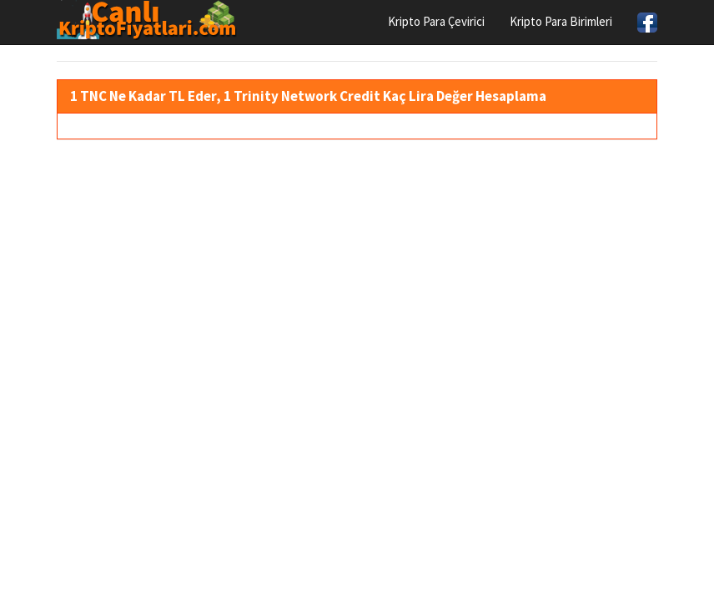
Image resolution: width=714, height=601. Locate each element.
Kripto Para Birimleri (561, 21)
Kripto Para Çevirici (436, 21)
